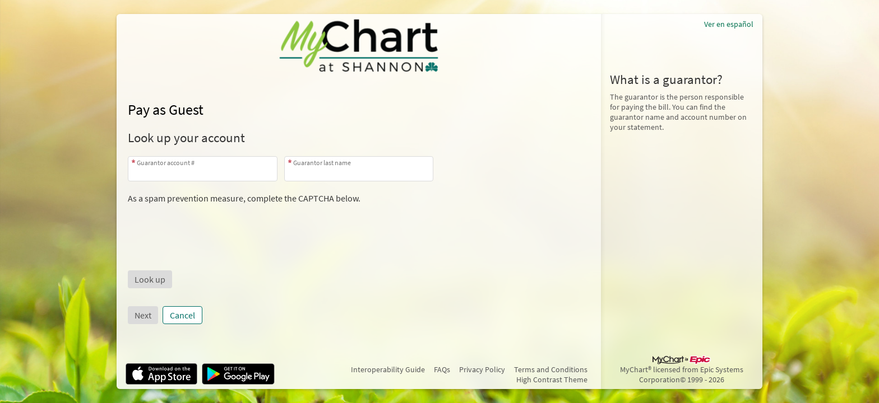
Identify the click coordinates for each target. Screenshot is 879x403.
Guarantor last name (322, 162)
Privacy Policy (482, 369)
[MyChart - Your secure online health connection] (359, 45)
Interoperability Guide (388, 369)
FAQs (442, 369)
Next (143, 315)
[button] (150, 279)
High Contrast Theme (551, 379)
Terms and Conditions (550, 369)
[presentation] (213, 225)
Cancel (182, 315)
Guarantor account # (166, 162)
